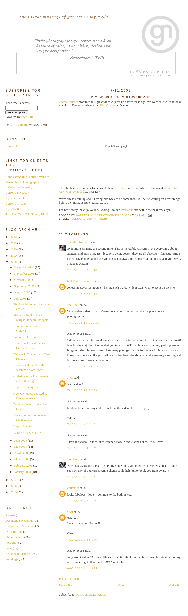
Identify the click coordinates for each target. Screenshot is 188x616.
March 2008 (22, 459)
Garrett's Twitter (15, 203)
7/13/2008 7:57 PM (82, 500)
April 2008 (21, 453)
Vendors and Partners (89, 218)
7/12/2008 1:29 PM (82, 477)
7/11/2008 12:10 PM (83, 390)
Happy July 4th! (23, 426)
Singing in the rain (25, 337)
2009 (13, 255)
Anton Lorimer (68, 102)
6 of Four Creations (79, 281)
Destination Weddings (19, 520)
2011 (13, 243)
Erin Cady (73, 459)
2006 (13, 486)
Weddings (11, 559)
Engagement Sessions (19, 526)
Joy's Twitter (13, 209)
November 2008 (24, 273)
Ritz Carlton (108, 105)
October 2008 (23, 280)
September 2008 (24, 286)
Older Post (175, 585)
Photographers (14, 537)
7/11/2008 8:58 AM (82, 293)
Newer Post (66, 585)
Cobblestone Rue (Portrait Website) (27, 177)
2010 (13, 249)
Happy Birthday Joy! (26, 387)
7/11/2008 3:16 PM (82, 448)
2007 (13, 479)
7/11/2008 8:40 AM (82, 270)
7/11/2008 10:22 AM (83, 366)
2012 (13, 237)
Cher (70, 512)
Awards (10, 515)
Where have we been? (27, 432)
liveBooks (126, 210)
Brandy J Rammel (78, 242)
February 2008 (23, 465)
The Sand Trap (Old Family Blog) (26, 214)
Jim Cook (73, 305)
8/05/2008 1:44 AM (82, 568)
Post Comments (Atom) (91, 594)
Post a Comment (69, 578)
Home (121, 585)
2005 (13, 492)
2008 (13, 262)
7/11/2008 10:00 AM (83, 322)
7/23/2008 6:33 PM (82, 539)
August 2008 (22, 292)
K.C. (70, 377)
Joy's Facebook (14, 198)
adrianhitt (73, 488)
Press (8, 548)
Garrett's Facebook (17, 192)
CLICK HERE (19, 125)
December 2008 (24, 267)
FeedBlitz (27, 117)
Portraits (10, 542)
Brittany (122, 188)
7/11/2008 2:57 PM (82, 424)
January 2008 (23, 472)
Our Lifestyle (13, 531)
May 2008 (21, 446)
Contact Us (12, 146)
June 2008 (21, 440)
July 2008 (20, 298)
